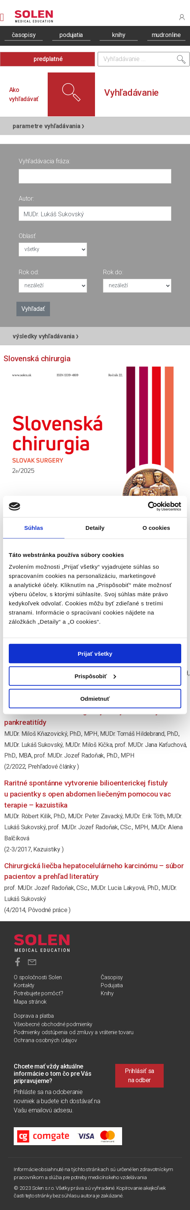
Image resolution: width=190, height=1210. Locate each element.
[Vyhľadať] (181, 61)
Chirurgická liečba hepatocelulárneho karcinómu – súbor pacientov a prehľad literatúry (94, 871)
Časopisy (112, 977)
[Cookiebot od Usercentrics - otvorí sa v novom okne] (147, 507)
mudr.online (166, 35)
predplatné (48, 59)
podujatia (71, 35)
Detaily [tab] (95, 527)
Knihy (107, 993)
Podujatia (112, 985)
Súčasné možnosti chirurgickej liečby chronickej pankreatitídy (81, 717)
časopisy (23, 35)
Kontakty (24, 985)
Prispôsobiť (95, 676)
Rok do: (113, 272)
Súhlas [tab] (33, 527)
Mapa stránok (30, 1002)
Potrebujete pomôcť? (38, 993)
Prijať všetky (95, 653)
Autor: (26, 198)
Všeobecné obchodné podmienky (53, 1024)
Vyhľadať (33, 308)
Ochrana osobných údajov (45, 1040)
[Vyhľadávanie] (144, 59)
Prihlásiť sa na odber (139, 1075)
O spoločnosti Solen (37, 977)
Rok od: (29, 272)
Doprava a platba (34, 1016)
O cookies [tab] (156, 527)
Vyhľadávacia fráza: (44, 161)
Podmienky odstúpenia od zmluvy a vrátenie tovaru (74, 1032)
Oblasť (27, 236)
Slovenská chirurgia (36, 358)
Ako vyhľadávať (24, 94)
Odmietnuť (94, 698)
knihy (119, 35)
